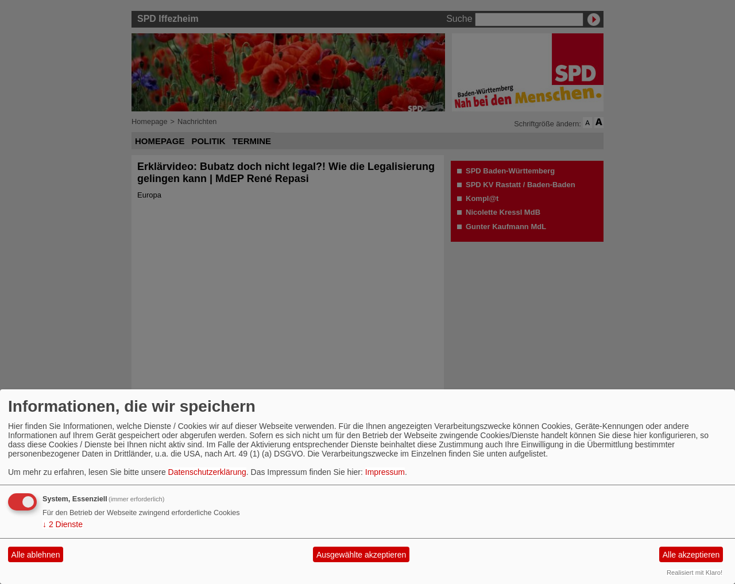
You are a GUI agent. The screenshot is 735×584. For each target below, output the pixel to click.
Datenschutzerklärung (207, 472)
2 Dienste (62, 524)
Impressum (385, 472)
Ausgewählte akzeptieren (361, 554)
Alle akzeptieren (691, 554)
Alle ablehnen (35, 554)
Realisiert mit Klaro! (694, 572)
